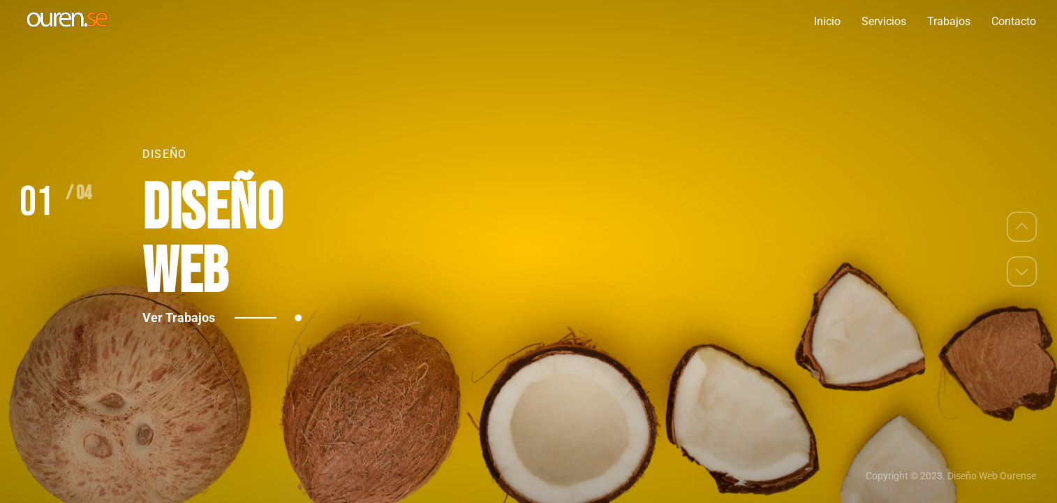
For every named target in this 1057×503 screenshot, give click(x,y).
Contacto (1013, 21)
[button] (1022, 226)
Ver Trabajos (209, 317)
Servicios (884, 21)
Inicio (827, 21)
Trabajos (948, 21)
